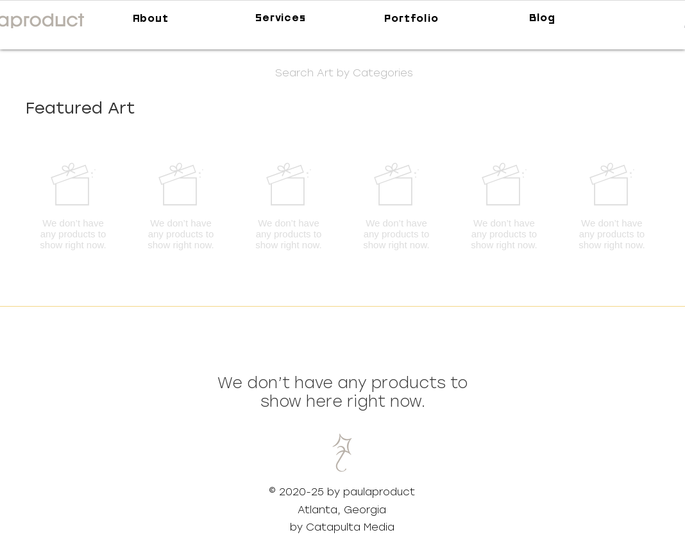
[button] (344, 73)
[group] (342, 205)
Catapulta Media (350, 527)
